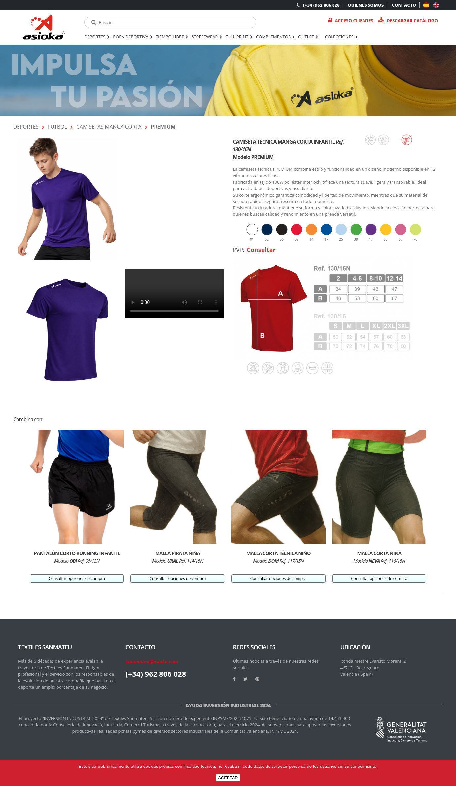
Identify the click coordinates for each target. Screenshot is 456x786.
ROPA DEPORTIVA (133, 37)
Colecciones (341, 37)
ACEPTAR (228, 777)
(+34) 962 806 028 (318, 5)
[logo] (44, 27)
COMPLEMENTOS (275, 37)
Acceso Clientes (350, 21)
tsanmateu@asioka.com (151, 661)
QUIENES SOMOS (366, 5)
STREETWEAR (207, 37)
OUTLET (308, 37)
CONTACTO (404, 5)
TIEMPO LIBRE (172, 37)
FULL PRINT (239, 37)
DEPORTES (97, 37)
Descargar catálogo (408, 21)
